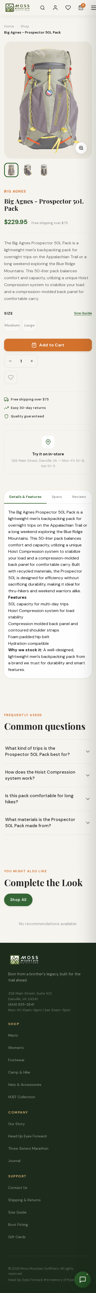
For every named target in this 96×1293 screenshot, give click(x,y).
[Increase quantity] (31, 361)
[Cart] (81, 7)
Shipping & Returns (24, 1200)
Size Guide (83, 313)
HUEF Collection (21, 1097)
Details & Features (25, 497)
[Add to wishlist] (10, 377)
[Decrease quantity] (10, 361)
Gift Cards (17, 1237)
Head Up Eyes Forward (27, 1136)
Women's (16, 1047)
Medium (12, 325)
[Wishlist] (68, 7)
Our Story (16, 1123)
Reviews (79, 497)
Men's (13, 1035)
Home (9, 26)
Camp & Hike (19, 1072)
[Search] (42, 7)
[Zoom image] (81, 148)
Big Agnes (15, 191)
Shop (24, 26)
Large (29, 325)
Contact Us (17, 1187)
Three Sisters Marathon (28, 1148)
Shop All (18, 901)
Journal (14, 1160)
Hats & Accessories (24, 1084)
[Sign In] (55, 7)
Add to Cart (48, 345)
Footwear (16, 1060)
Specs (57, 497)
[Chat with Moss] (82, 1279)
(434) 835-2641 (21, 1004)
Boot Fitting (18, 1224)
